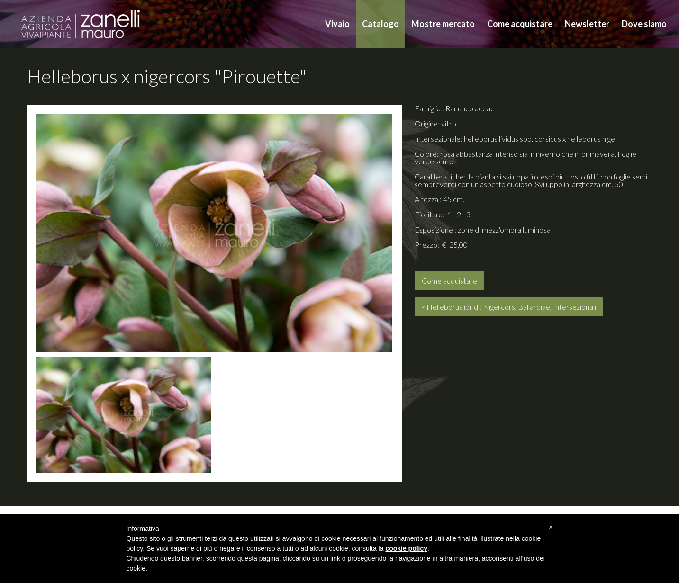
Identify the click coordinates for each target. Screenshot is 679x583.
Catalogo (380, 23)
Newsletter (587, 23)
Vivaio (337, 23)
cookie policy (406, 548)
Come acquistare (519, 23)
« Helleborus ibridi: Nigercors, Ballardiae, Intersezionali (509, 306)
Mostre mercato (443, 23)
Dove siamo (644, 23)
